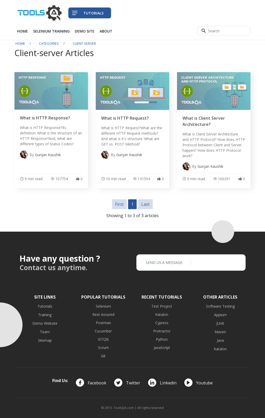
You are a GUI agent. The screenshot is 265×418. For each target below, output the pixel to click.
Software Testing (220, 306)
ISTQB (103, 339)
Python (162, 339)
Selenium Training (51, 31)
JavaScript (162, 347)
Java (220, 340)
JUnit (220, 323)
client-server (84, 43)
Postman (103, 322)
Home (22, 31)
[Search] (224, 31)
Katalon (161, 314)
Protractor (162, 331)
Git (103, 355)
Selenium (103, 306)
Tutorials (45, 306)
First (119, 204)
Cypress (161, 322)
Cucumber (103, 331)
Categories (49, 43)
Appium (220, 314)
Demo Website (44, 323)
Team (45, 331)
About (106, 31)
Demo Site (84, 31)
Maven (220, 331)
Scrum (103, 347)
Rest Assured (103, 314)
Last (145, 204)
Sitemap (45, 340)
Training (44, 314)
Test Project (161, 306)
